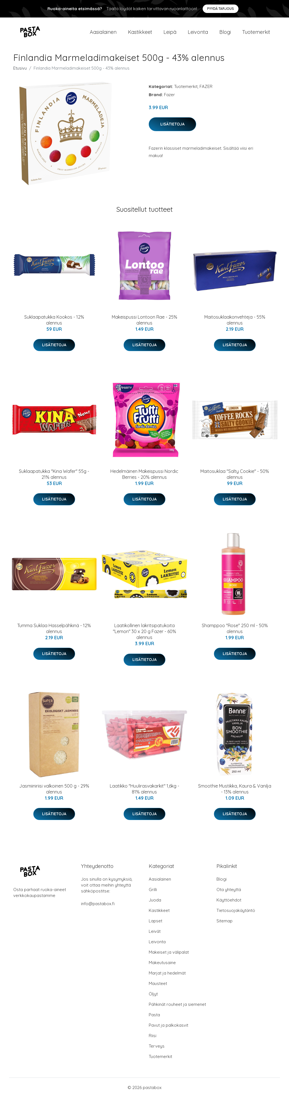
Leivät (155, 936)
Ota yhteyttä (228, 894)
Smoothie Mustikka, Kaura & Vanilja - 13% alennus (234, 793)
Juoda (155, 904)
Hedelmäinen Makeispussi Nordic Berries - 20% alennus (144, 479)
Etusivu (20, 73)
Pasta (154, 1019)
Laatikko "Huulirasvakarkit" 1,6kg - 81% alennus (144, 793)
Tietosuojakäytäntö (235, 915)
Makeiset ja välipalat (169, 957)
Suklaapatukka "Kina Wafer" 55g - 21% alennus (54, 479)
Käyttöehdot (228, 904)
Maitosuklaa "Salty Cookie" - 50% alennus (234, 479)
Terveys (157, 1050)
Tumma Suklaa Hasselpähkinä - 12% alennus (54, 633)
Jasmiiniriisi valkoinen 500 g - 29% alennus (54, 793)
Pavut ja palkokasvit (168, 1030)
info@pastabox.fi (98, 908)
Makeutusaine (162, 967)
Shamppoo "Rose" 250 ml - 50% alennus (235, 633)
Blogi (225, 34)
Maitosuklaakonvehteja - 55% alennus (234, 324)
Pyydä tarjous (220, 8)
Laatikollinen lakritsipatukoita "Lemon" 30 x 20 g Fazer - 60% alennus (144, 636)
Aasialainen (103, 34)
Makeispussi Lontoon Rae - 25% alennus (144, 324)
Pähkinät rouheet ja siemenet (177, 1009)
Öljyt (153, 998)
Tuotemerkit (256, 34)
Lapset (155, 925)
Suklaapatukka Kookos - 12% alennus (54, 324)
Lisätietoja (172, 128)
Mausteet (158, 988)
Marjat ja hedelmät (167, 977)
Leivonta (198, 34)
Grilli (153, 894)
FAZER (206, 91)
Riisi (152, 1040)
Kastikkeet (140, 34)
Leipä (169, 34)
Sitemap (224, 925)
